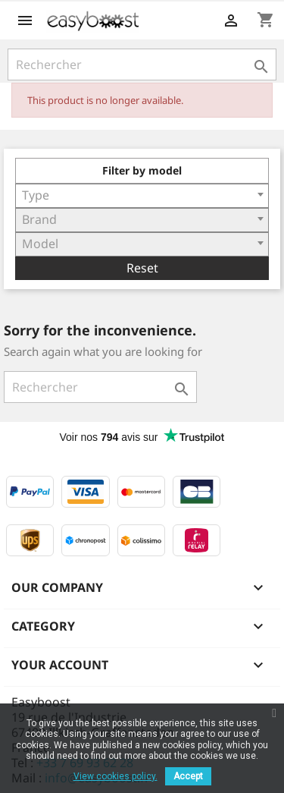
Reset (142, 268)
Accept (188, 776)
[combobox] (142, 196)
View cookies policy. (115, 776)
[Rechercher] (142, 64)
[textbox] (142, 195)
